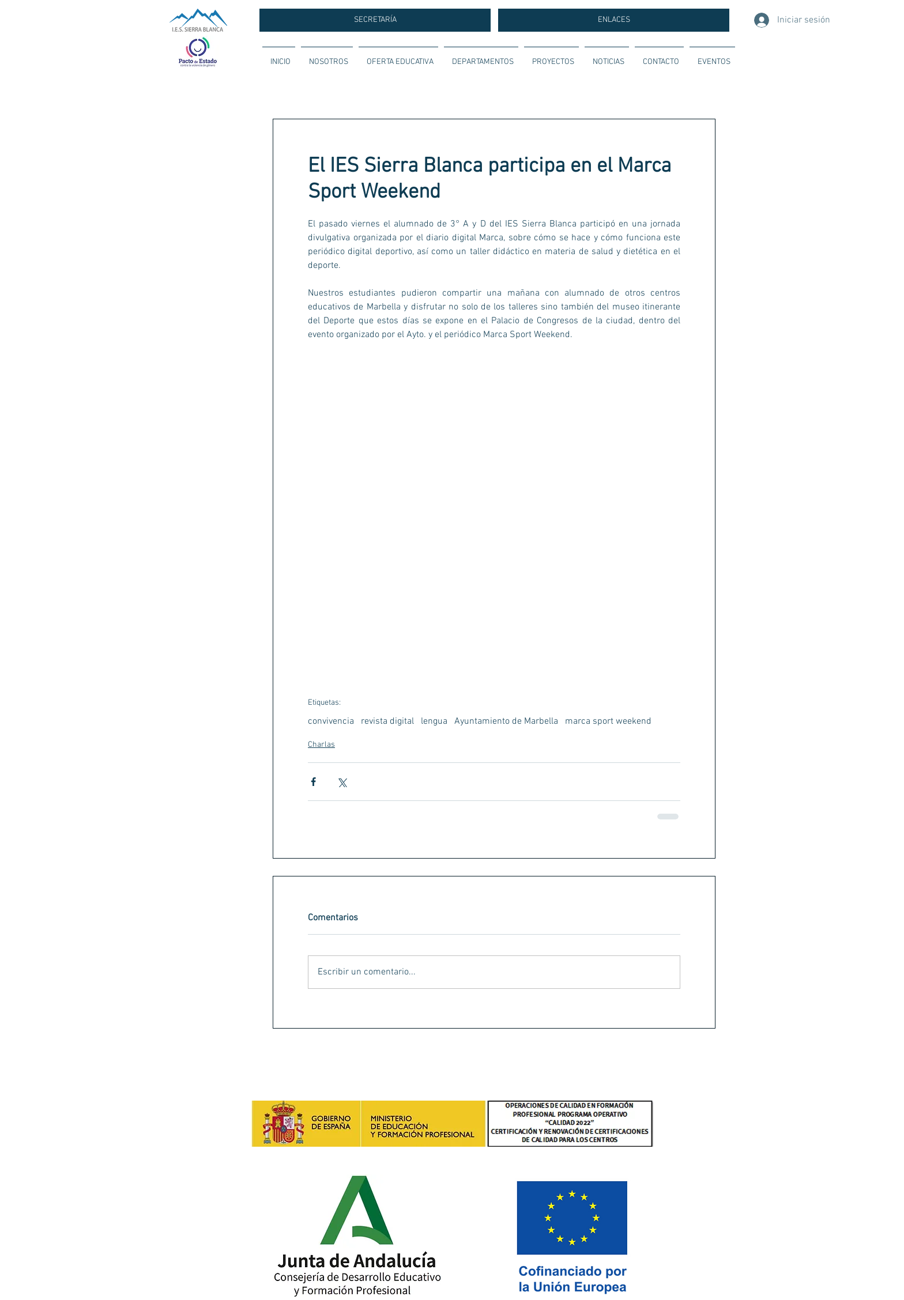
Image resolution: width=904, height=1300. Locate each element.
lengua (434, 721)
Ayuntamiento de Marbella (506, 721)
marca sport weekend (608, 721)
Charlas (321, 745)
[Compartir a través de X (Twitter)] (341, 781)
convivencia (331, 721)
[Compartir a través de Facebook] (313, 781)
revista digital (387, 721)
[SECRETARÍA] (375, 20)
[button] (327, 57)
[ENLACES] (613, 20)
